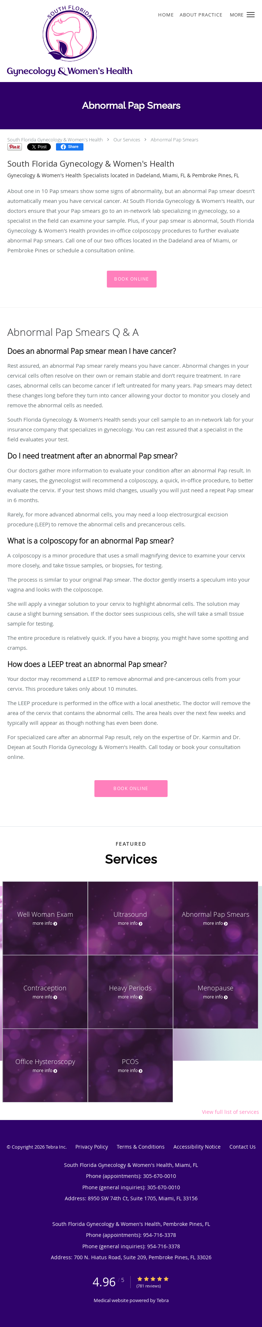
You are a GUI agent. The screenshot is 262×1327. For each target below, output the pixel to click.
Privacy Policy (91, 1146)
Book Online (131, 279)
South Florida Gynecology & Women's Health (55, 139)
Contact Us (242, 1146)
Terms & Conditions (141, 1146)
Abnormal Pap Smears (174, 139)
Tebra (163, 1300)
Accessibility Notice (197, 1146)
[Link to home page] (95, 41)
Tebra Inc (56, 1146)
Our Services (126, 139)
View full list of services (230, 1112)
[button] (251, 14)
